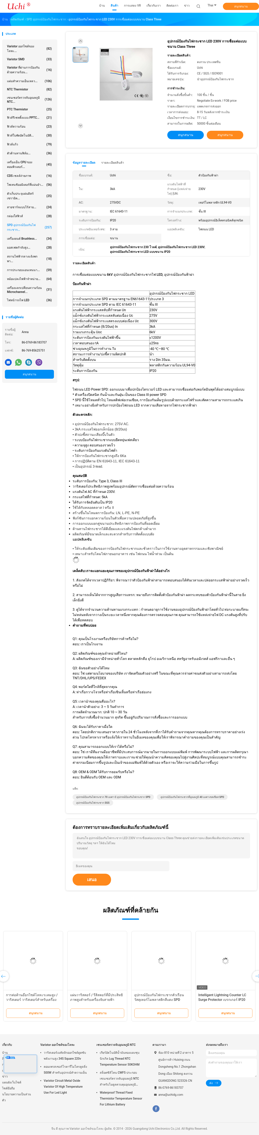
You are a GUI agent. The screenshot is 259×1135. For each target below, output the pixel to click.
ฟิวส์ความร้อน (29, 126)
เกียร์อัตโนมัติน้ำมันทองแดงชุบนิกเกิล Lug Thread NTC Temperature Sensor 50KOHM (119, 1058)
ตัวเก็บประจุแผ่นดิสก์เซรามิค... (29, 196)
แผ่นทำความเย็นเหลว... (29, 81)
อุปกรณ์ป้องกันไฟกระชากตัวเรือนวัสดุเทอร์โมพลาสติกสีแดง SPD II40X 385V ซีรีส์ (159, 999)
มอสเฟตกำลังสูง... (29, 247)
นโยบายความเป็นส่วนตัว (16, 1097)
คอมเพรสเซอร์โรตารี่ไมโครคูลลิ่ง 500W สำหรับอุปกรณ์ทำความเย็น (65, 1069)
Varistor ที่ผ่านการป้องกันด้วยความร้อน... (29, 70)
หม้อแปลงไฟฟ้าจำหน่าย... (29, 279)
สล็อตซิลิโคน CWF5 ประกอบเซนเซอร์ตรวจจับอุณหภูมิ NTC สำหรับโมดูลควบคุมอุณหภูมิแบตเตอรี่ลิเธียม (119, 1079)
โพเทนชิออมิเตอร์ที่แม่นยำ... (29, 185)
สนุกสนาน (241, 6)
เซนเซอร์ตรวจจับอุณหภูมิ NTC (116, 1044)
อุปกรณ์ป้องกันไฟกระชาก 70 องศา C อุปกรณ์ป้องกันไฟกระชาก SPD (113, 797)
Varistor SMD (29, 59)
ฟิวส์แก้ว (29, 144)
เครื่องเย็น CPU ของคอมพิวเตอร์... (29, 164)
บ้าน (5, 1052)
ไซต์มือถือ (8, 1088)
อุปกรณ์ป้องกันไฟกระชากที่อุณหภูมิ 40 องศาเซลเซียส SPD (192, 797)
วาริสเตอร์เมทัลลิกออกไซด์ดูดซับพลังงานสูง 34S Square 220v (65, 1055)
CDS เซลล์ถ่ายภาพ (29, 176)
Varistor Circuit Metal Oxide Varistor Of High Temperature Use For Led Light (63, 1086)
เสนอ (92, 879)
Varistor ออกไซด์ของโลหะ (57, 1044)
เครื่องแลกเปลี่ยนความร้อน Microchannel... (29, 290)
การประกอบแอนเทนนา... (29, 270)
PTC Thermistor (29, 109)
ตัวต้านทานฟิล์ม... (29, 153)
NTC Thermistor (29, 89)
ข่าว (5, 1076)
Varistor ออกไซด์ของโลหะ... (29, 49)
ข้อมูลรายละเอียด (84, 162)
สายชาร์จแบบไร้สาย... (29, 207)
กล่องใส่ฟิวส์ (29, 216)
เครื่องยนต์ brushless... (29, 238)
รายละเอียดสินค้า (112, 162)
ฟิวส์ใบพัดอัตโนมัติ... (29, 135)
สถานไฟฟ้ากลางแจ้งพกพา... (29, 259)
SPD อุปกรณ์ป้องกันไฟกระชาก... (29, 227)
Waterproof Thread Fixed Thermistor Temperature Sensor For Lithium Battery (121, 1098)
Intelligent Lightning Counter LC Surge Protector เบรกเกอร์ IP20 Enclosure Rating (222, 999)
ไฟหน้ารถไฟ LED (29, 300)
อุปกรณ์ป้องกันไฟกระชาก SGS (93, 802)
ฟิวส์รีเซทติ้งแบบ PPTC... (29, 117)
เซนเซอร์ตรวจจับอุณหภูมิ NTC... (29, 99)
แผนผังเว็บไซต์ (11, 1082)
